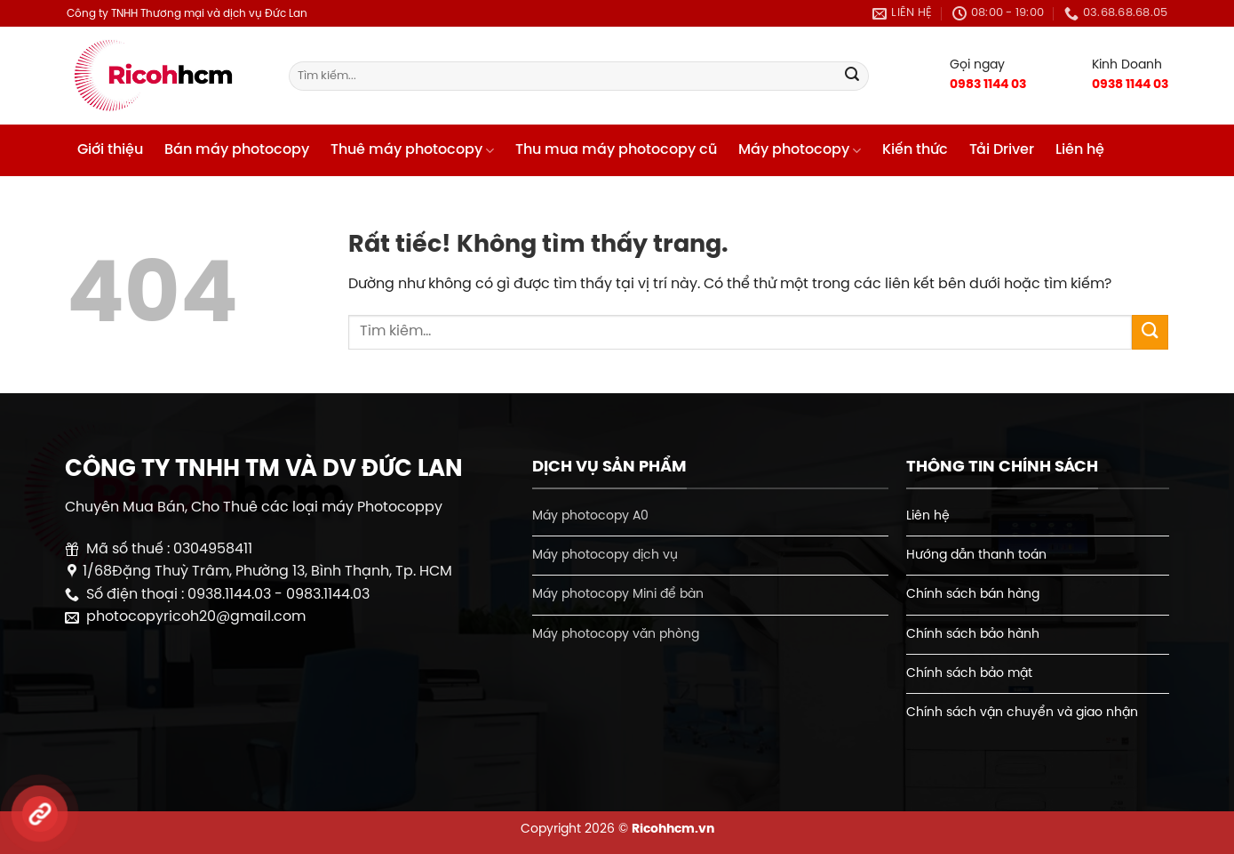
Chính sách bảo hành (972, 634)
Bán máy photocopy (236, 149)
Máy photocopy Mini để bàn (618, 594)
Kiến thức (915, 149)
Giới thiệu (110, 149)
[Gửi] (853, 76)
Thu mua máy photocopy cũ (616, 149)
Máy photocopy (799, 150)
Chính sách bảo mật (969, 673)
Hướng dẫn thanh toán (976, 555)
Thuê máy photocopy (412, 150)
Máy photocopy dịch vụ (605, 555)
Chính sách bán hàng (972, 594)
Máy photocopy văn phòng (615, 634)
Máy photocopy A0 (590, 516)
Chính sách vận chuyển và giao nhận (1022, 712)
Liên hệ (1079, 149)
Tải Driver (1001, 149)
